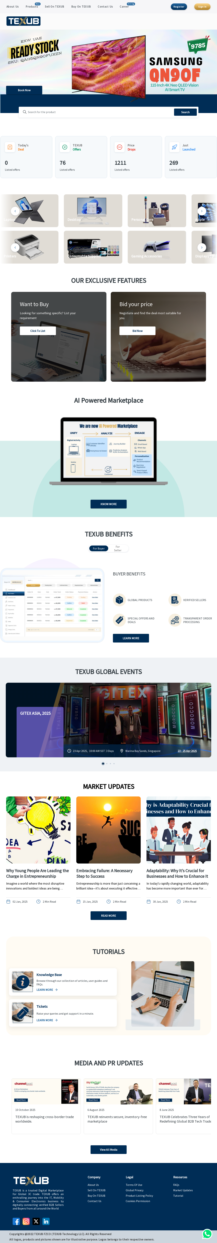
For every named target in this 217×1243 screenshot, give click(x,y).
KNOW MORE (109, 504)
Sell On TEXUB (54, 6)
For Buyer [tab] (98, 548)
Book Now (24, 90)
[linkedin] (46, 1221)
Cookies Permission (138, 1201)
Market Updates (183, 1190)
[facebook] (16, 1221)
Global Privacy (134, 1190)
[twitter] (36, 1221)
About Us (12, 6)
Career (124, 6)
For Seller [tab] (117, 548)
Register (179, 6)
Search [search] (185, 112)
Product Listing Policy (139, 1195)
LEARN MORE (131, 638)
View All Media (109, 1149)
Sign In (202, 6)
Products (32, 6)
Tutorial (178, 1195)
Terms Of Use (134, 1185)
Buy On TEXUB (81, 6)
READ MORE (109, 915)
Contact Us (105, 6)
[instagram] (26, 1221)
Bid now (137, 330)
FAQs (176, 1185)
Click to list (38, 330)
